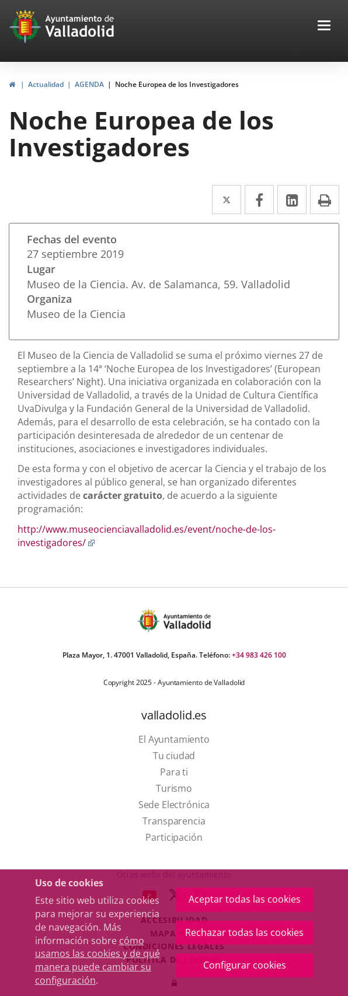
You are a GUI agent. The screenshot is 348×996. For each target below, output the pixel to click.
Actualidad (46, 84)
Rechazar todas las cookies (244, 932)
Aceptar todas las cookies (245, 899)
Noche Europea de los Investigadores (177, 84)
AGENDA (89, 84)
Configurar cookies (244, 965)
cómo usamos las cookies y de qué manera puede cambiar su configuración (97, 960)
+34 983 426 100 (259, 655)
